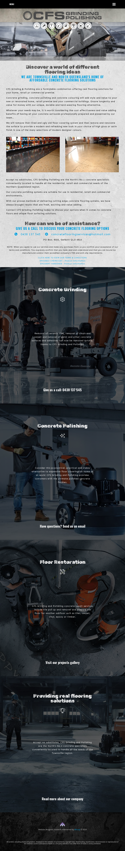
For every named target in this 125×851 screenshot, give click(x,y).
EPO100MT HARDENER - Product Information (62, 264)
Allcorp (77, 829)
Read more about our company (62, 798)
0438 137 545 (27, 234)
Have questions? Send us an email (62, 526)
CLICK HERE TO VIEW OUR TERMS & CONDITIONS (62, 258)
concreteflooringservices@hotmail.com (78, 234)
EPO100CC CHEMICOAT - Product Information (62, 261)
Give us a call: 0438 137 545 (62, 389)
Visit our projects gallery (63, 662)
